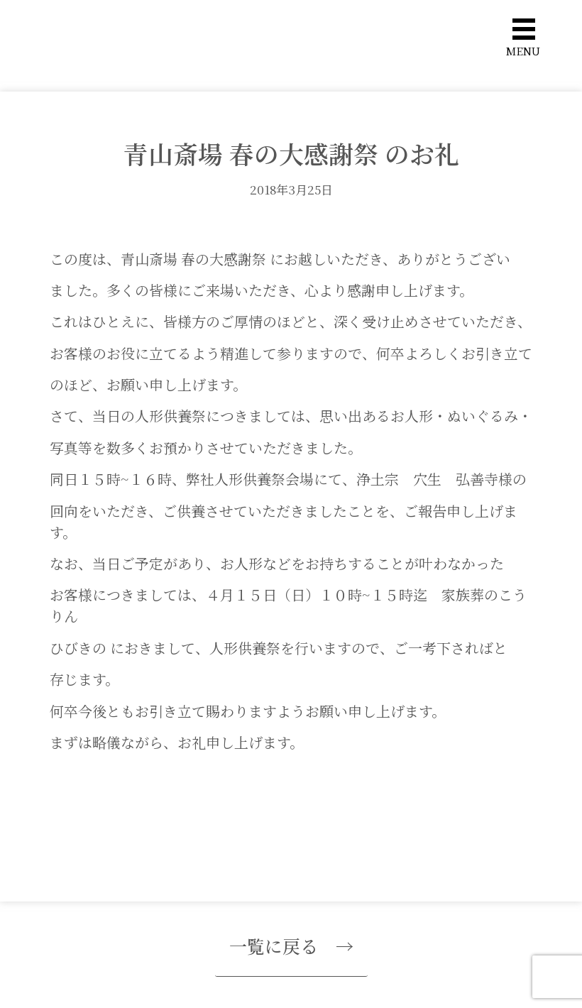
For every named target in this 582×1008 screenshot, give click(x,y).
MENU (523, 50)
